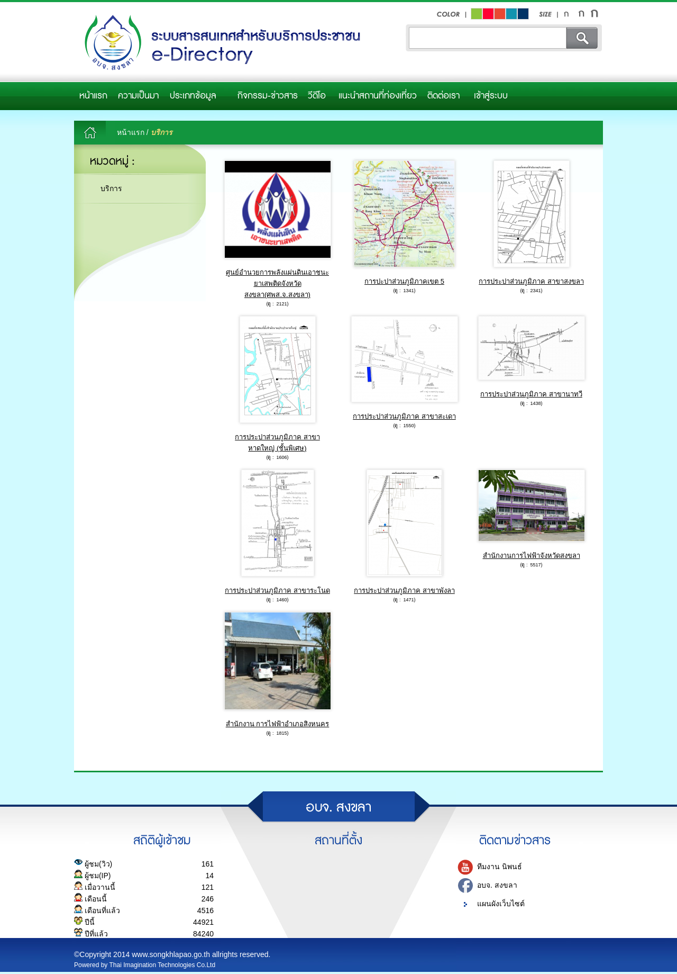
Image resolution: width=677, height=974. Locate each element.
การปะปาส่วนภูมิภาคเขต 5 (404, 281)
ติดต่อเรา (443, 95)
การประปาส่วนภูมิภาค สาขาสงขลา (531, 281)
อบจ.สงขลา (219, 43)
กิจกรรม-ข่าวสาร (267, 95)
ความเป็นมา (138, 95)
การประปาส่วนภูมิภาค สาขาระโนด (277, 590)
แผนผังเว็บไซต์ (501, 903)
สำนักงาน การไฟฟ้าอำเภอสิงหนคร (278, 724)
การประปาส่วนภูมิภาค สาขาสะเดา (404, 416)
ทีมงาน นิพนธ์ (499, 866)
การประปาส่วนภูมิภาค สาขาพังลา (404, 590)
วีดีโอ (317, 95)
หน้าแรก (93, 95)
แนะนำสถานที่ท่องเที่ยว (377, 95)
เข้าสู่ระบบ (491, 95)
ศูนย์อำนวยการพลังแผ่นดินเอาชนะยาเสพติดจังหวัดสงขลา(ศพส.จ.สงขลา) (277, 283)
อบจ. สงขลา (497, 885)
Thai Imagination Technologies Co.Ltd (162, 965)
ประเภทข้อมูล (193, 95)
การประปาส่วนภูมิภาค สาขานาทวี (531, 394)
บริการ (111, 188)
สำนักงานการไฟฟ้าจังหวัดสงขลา (531, 556)
